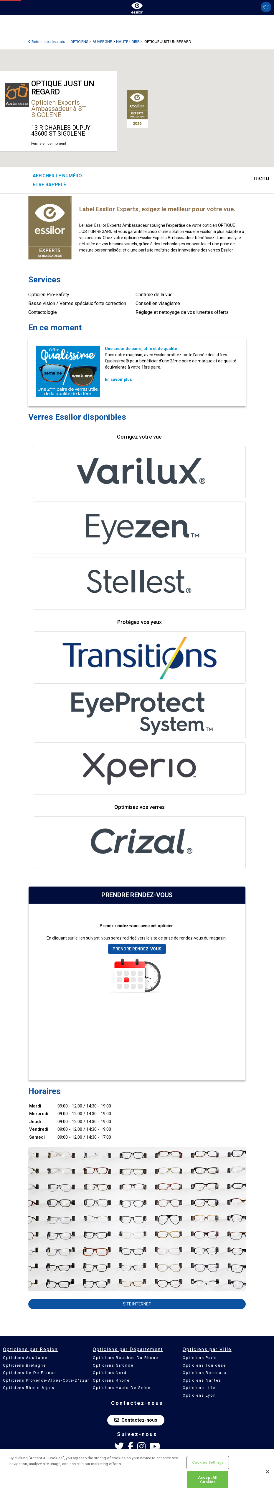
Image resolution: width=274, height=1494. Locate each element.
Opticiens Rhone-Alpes (29, 1387)
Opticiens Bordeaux (205, 1372)
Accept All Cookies (207, 1479)
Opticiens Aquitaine (25, 1357)
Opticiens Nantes (202, 1380)
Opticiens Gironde (113, 1365)
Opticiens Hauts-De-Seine (122, 1387)
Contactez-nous (135, 1420)
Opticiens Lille (199, 1387)
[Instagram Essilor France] (141, 1446)
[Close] (267, 1471)
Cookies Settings (208, 1462)
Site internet (137, 1304)
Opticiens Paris (200, 1357)
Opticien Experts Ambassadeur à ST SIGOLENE (58, 109)
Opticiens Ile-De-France (29, 1372)
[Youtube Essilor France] (154, 1446)
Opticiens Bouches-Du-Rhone (125, 1357)
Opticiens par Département (128, 1349)
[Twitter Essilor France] (119, 1446)
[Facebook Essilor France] (130, 1446)
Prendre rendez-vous (137, 949)
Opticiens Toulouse (204, 1365)
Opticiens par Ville (207, 1349)
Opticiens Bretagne (24, 1365)
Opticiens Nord (110, 1372)
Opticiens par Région (30, 1349)
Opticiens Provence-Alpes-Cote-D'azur (46, 1380)
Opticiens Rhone (111, 1380)
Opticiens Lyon (199, 1395)
